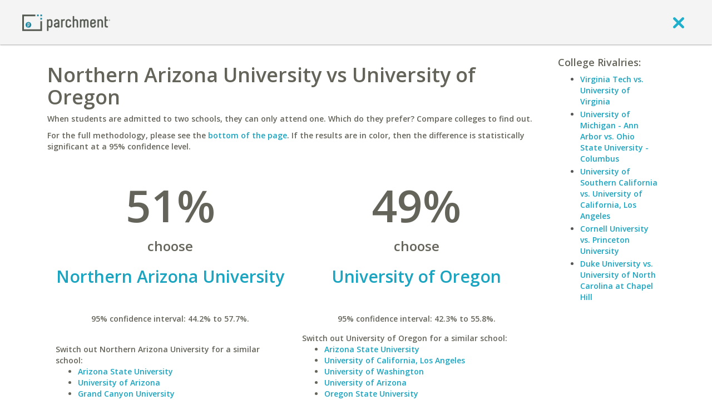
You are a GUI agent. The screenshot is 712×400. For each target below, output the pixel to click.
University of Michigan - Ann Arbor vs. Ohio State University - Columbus (614, 136)
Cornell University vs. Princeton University (614, 239)
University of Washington (374, 371)
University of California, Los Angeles (394, 360)
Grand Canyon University (126, 393)
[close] (679, 22)
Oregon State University (371, 393)
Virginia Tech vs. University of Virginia (612, 90)
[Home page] (66, 22)
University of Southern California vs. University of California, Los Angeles (618, 193)
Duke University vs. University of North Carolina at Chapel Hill (618, 280)
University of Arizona (119, 382)
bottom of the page (247, 135)
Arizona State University (125, 371)
